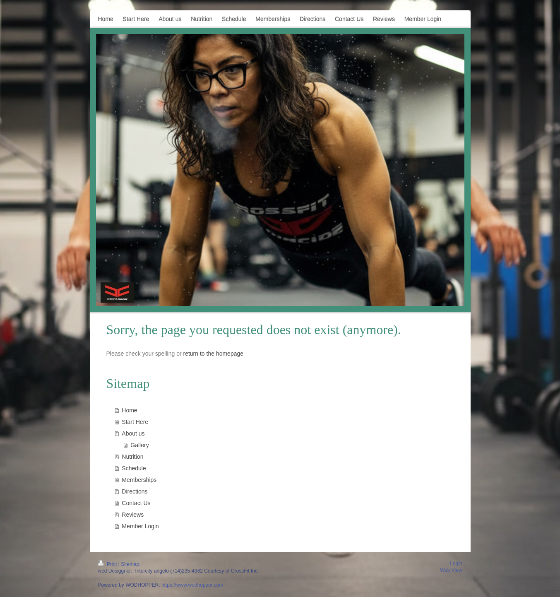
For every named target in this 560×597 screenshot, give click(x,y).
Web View (451, 570)
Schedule (134, 468)
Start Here (135, 422)
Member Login (140, 526)
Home (129, 410)
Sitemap (130, 564)
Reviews (133, 514)
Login (456, 563)
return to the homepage (213, 353)
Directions (134, 491)
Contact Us (136, 503)
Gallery (139, 445)
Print (108, 564)
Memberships (139, 480)
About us (133, 433)
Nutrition (132, 456)
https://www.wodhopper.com (192, 585)
